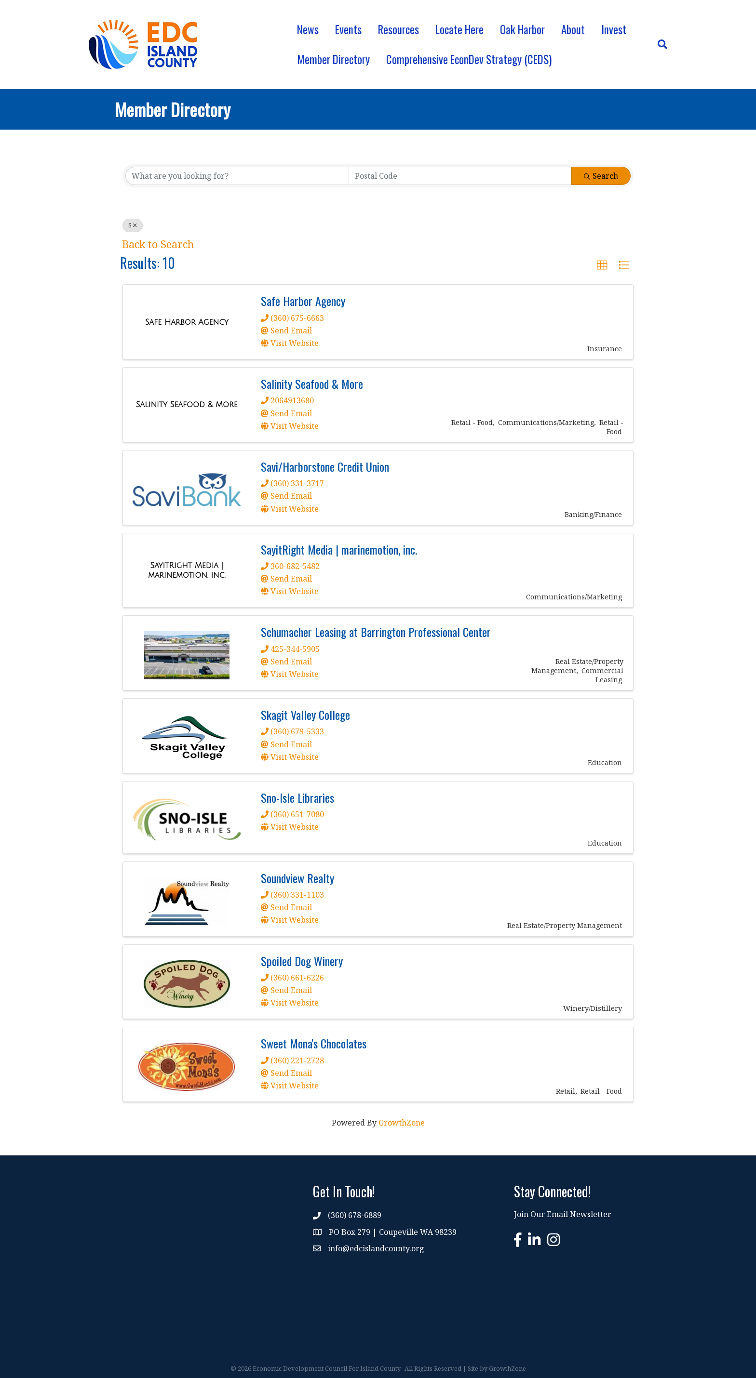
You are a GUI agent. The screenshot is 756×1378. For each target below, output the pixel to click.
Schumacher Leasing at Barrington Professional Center (376, 631)
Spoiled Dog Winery (302, 960)
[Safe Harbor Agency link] (187, 322)
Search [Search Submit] (601, 176)
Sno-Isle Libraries (297, 797)
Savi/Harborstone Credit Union (325, 466)
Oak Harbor (522, 29)
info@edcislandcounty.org (376, 1248)
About (573, 29)
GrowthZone (401, 1122)
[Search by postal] (460, 176)
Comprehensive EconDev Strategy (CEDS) (469, 59)
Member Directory (333, 59)
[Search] (658, 44)
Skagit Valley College (305, 714)
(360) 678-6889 (354, 1215)
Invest (613, 29)
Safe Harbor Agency (303, 300)
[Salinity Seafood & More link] (187, 405)
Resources (398, 29)
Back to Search (158, 244)
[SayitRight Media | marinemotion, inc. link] (187, 570)
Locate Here (459, 29)
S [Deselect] (132, 225)
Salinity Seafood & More (312, 383)
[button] (602, 265)
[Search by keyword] (237, 176)
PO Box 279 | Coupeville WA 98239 (393, 1232)
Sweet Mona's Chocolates (313, 1043)
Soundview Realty (297, 878)
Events (348, 29)
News (308, 29)
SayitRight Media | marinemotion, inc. (339, 549)
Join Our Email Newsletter (562, 1214)
